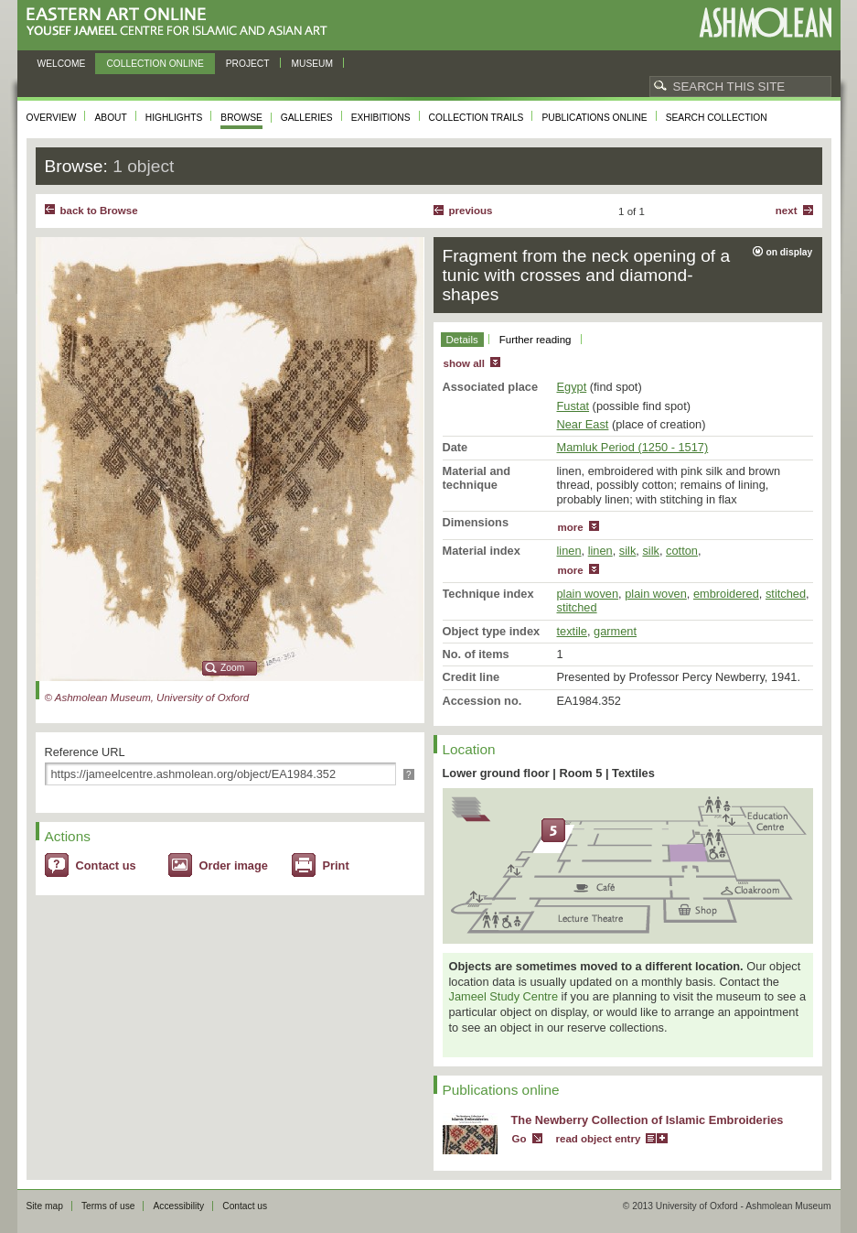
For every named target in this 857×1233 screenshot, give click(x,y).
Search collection (716, 118)
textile (572, 631)
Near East (583, 424)
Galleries (307, 118)
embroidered (726, 593)
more (571, 527)
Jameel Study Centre (504, 996)
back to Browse (99, 210)
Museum (313, 64)
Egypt (572, 387)
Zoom (232, 668)
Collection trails (476, 118)
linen (569, 550)
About (110, 118)
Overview (52, 118)
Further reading (535, 339)
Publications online (594, 118)
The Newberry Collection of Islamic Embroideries (647, 1120)
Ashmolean (765, 22)
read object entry (598, 1138)
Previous (471, 210)
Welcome (61, 64)
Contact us (106, 865)
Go (519, 1138)
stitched (786, 593)
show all (464, 363)
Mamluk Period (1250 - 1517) (633, 447)
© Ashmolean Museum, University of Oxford (147, 697)
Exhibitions (381, 118)
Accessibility (178, 1206)
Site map (45, 1206)
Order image (233, 865)
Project (248, 64)
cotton (682, 550)
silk (627, 550)
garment (615, 631)
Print (336, 865)
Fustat (573, 406)
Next (787, 210)
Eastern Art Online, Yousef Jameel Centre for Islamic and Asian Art (182, 22)
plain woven (588, 593)
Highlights (174, 118)
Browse (241, 118)
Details (462, 339)
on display (789, 252)
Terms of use (108, 1206)
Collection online (154, 64)
